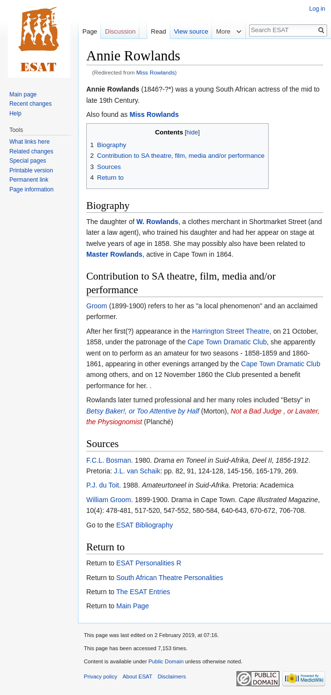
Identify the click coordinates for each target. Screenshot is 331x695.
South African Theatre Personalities (169, 578)
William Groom (108, 500)
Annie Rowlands (112, 89)
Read (158, 31)
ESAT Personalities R (148, 563)
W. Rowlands (157, 221)
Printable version (31, 170)
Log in (317, 8)
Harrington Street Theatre (231, 331)
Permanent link (28, 179)
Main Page (132, 606)
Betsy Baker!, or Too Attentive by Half (142, 411)
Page (89, 31)
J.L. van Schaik (137, 471)
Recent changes (30, 103)
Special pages (27, 160)
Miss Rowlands (155, 72)
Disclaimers (172, 676)
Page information (31, 189)
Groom (96, 306)
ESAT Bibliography (144, 525)
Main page (23, 94)
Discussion (120, 31)
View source (191, 31)
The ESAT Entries (143, 592)
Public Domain (165, 661)
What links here (29, 141)
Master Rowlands (114, 254)
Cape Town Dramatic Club (227, 342)
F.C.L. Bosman (108, 460)
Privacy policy (100, 676)
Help (15, 113)
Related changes (31, 151)
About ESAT (138, 676)
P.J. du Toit (102, 485)
